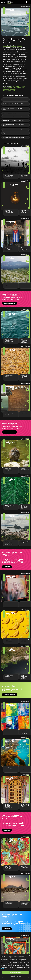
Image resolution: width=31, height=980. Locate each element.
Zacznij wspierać (9, 303)
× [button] (29, 956)
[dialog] (15, 967)
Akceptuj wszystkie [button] (15, 972)
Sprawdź (7, 566)
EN (29, 2)
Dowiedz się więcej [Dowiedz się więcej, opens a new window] (5, 969)
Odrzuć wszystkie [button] (15, 976)
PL (26, 2)
